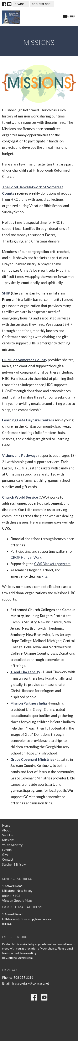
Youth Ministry (12, 845)
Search (21, 4)
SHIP (6, 293)
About (6, 830)
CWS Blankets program (52, 564)
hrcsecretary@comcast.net (30, 983)
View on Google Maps (17, 900)
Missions (8, 840)
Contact (7, 859)
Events (7, 850)
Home (6, 825)
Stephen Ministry (14, 864)
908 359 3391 (42, 4)
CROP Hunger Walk (25, 557)
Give (5, 854)
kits (44, 576)
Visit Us (7, 835)
